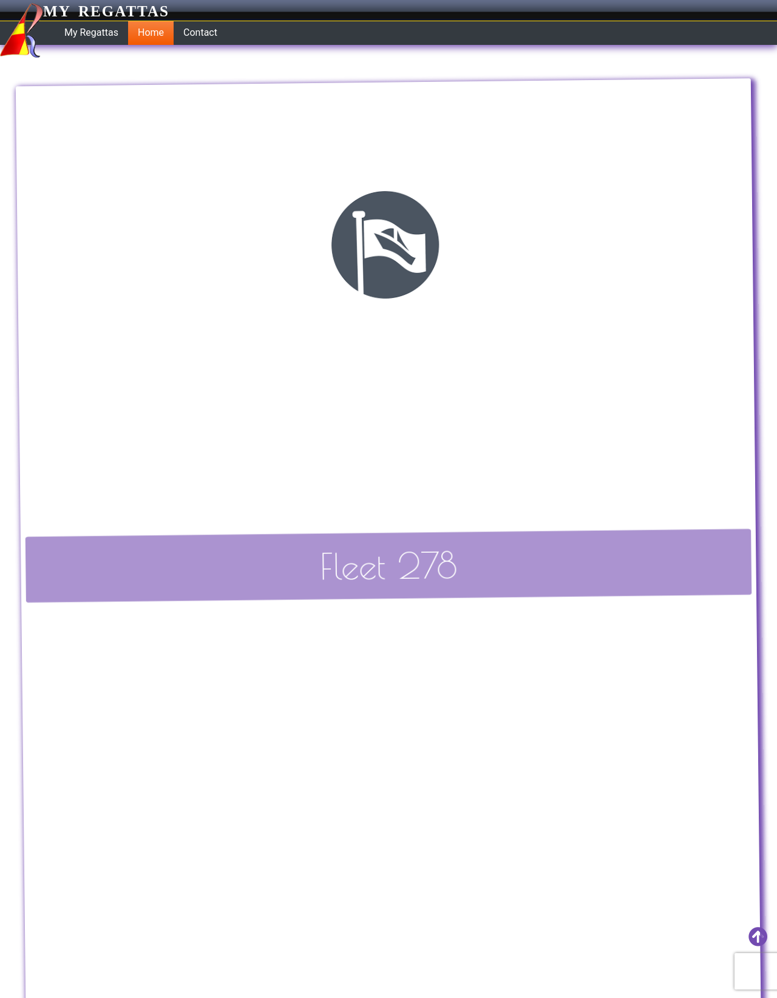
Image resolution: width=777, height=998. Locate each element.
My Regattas (84, 11)
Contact (200, 32)
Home (151, 32)
